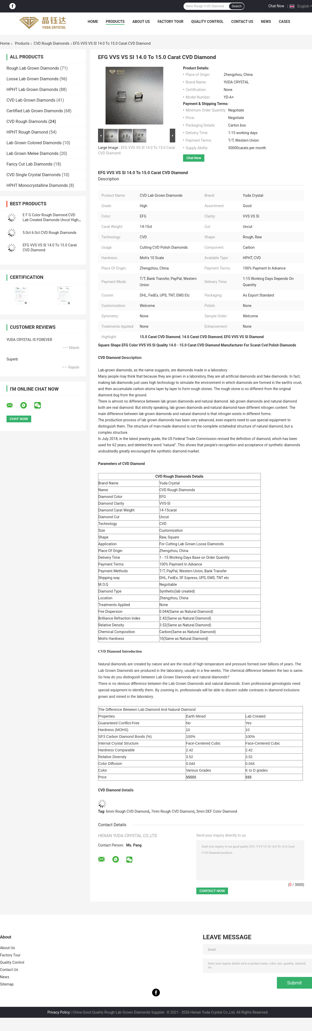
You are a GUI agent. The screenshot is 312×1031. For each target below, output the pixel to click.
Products (115, 21)
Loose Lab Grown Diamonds (32, 78)
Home (93, 21)
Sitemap (7, 984)
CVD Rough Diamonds (51, 43)
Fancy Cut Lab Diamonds (29, 164)
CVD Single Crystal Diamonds (33, 174)
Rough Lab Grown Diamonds (32, 68)
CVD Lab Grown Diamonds (30, 100)
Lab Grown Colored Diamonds (34, 142)
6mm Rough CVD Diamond (127, 811)
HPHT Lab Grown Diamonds (32, 89)
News (266, 21)
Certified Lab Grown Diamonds (34, 110)
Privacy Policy (58, 1012)
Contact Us (242, 21)
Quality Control (207, 21)
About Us (141, 21)
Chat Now (276, 6)
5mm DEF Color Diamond (216, 811)
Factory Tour (171, 21)
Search (237, 6)
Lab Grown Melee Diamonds (32, 153)
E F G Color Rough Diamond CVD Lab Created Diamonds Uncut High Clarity (50, 220)
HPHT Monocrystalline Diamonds (37, 185)
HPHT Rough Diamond (27, 132)
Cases (284, 21)
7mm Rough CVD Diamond (172, 811)
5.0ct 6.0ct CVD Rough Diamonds (49, 233)
